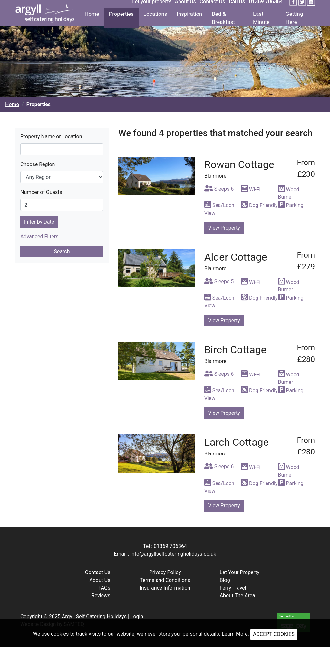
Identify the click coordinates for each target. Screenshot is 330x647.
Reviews (101, 595)
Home (91, 14)
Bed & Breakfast (223, 18)
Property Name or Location (51, 137)
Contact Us (98, 572)
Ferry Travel (233, 588)
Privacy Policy (165, 572)
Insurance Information (165, 588)
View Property (224, 228)
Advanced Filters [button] (39, 237)
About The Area (237, 595)
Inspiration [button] (189, 14)
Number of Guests (41, 192)
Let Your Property (239, 572)
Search (62, 251)
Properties (121, 14)
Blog (225, 580)
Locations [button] (155, 14)
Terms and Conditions (165, 580)
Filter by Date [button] (39, 222)
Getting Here (294, 18)
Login (137, 616)
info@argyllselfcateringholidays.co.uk (173, 554)
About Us (99, 580)
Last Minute (261, 18)
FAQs (104, 588)
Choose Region (37, 164)
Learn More (235, 634)
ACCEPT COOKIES (274, 634)
